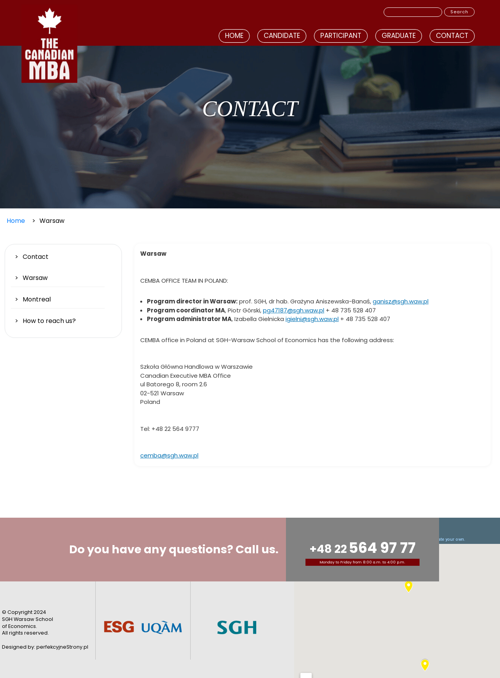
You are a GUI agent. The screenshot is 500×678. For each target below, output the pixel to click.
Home (234, 35)
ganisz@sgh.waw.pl (401, 301)
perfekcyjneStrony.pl (62, 647)
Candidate (282, 35)
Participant (340, 35)
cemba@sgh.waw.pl (169, 455)
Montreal (37, 299)
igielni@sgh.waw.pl (312, 319)
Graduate (399, 35)
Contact (452, 35)
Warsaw (35, 277)
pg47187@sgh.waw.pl (293, 310)
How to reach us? (49, 320)
